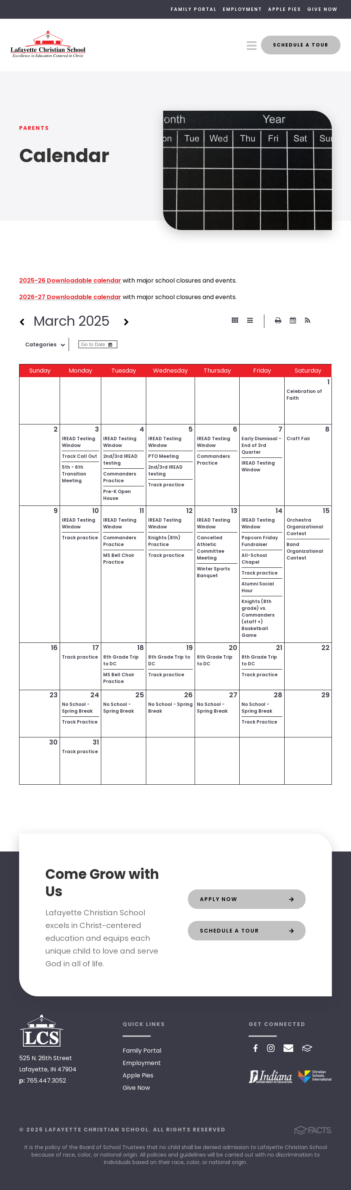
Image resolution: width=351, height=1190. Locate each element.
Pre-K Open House (117, 494)
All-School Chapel (254, 558)
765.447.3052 (46, 1080)
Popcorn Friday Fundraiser (260, 541)
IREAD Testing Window (78, 441)
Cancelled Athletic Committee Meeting (210, 547)
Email (289, 1048)
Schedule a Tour (300, 45)
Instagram (270, 1048)
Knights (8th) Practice (164, 541)
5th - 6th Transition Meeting (74, 474)
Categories (47, 344)
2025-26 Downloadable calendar (70, 280)
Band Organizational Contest (304, 551)
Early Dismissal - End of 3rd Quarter (261, 445)
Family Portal (194, 9)
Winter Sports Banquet (213, 572)
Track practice (166, 484)
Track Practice (80, 722)
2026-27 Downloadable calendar (70, 297)
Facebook (255, 1048)
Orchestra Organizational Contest (304, 527)
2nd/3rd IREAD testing (120, 459)
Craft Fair (298, 438)
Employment (242, 9)
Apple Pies (284, 9)
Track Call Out (79, 456)
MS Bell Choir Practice (118, 558)
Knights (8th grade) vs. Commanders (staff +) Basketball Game (258, 618)
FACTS (307, 1048)
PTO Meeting (163, 456)
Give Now (322, 9)
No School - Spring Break (77, 707)
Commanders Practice (119, 477)
